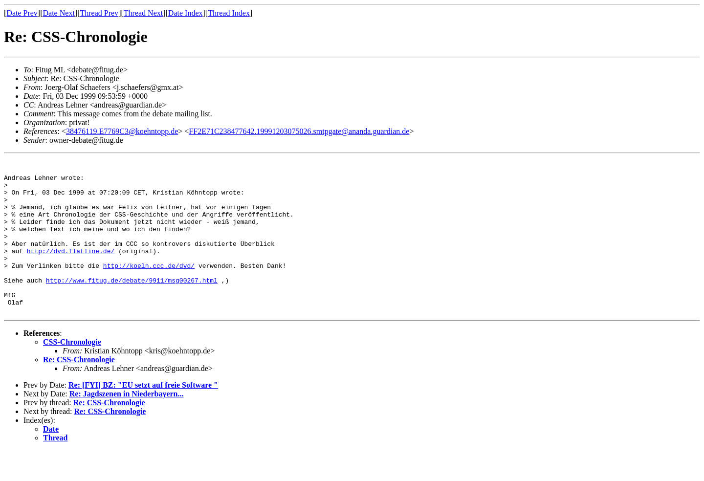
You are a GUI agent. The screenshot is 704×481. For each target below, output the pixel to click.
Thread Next (143, 13)
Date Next (59, 13)
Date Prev (22, 13)
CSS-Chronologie (72, 373)
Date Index (185, 13)
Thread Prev (99, 13)
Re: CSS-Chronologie (79, 390)
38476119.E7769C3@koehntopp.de (122, 131)
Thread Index (229, 13)
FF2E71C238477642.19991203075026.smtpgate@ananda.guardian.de (299, 131)
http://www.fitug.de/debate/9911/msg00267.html (132, 305)
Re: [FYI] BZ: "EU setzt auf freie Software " (143, 416)
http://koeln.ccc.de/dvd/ (149, 287)
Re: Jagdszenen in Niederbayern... (126, 424)
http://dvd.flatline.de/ (70, 269)
